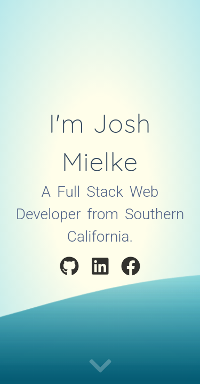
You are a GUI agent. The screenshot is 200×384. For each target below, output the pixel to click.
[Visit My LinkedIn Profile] (100, 268)
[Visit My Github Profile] (69, 268)
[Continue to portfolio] (100, 366)
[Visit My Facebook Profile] (131, 268)
